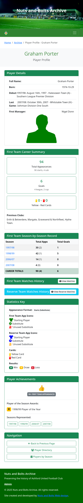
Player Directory (41, 450)
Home (7, 42)
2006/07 (10, 259)
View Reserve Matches (63, 291)
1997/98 (10, 247)
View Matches (67, 281)
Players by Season (41, 456)
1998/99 (10, 253)
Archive (18, 42)
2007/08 (10, 265)
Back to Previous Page (41, 443)
